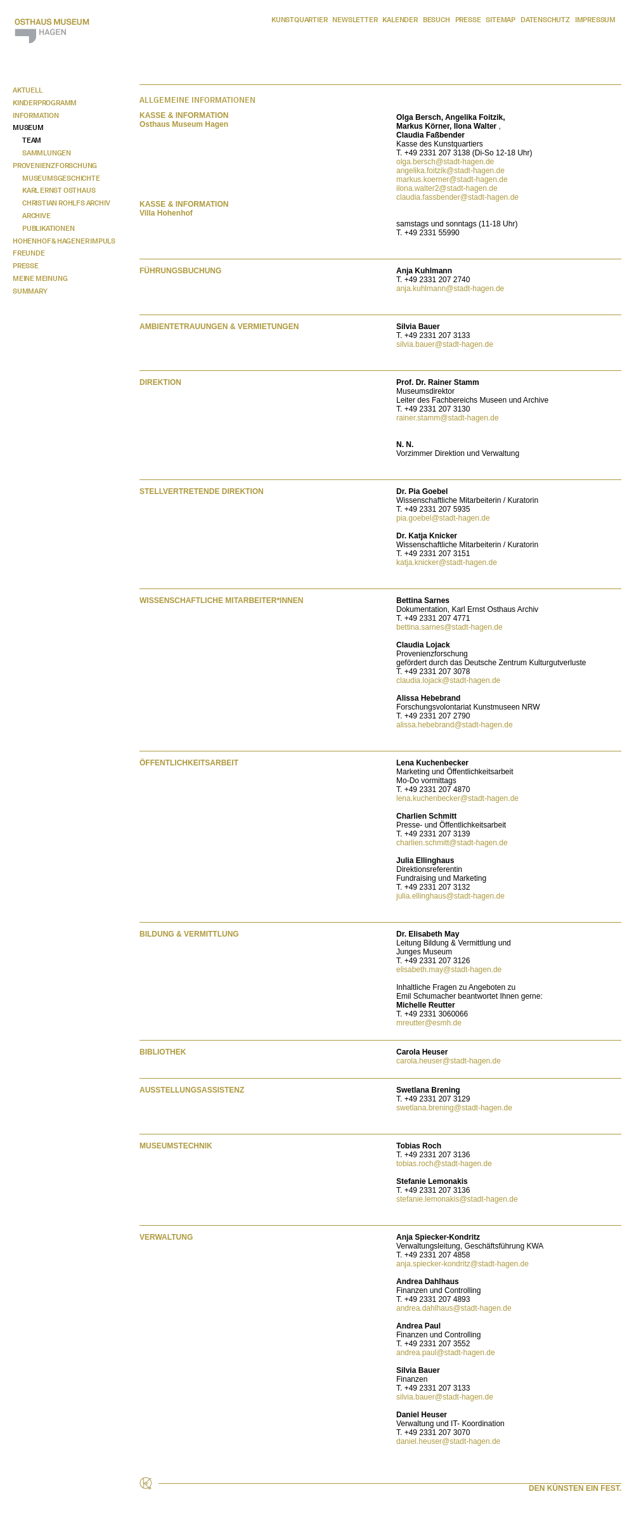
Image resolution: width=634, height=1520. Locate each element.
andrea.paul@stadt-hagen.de (445, 1352)
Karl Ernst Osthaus (58, 190)
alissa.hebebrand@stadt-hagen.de (454, 724)
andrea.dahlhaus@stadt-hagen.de (454, 1308)
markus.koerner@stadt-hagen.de (452, 179)
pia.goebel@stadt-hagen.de (443, 518)
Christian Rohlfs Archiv (66, 202)
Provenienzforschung (55, 165)
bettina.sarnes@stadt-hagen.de (449, 627)
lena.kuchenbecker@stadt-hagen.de (457, 798)
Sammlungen (46, 152)
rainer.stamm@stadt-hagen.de (447, 417)
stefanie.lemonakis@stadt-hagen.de (457, 1199)
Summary (30, 291)
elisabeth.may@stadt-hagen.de (448, 969)
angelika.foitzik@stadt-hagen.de (450, 170)
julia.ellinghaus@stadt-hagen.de (450, 896)
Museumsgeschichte (61, 178)
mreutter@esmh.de (429, 1022)
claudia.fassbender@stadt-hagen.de (457, 197)
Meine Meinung (40, 278)
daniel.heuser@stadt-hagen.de (448, 1441)
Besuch (436, 19)
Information (36, 115)
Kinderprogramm (45, 102)
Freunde (29, 253)
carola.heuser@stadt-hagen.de (448, 1060)
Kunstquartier (299, 19)
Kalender (399, 19)
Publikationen (48, 228)
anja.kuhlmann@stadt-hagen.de (450, 288)
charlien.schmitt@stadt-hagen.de (452, 842)
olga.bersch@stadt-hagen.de (445, 161)
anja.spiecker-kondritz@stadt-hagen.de (462, 1263)
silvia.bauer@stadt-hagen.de (444, 344)
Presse (468, 19)
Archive (36, 215)
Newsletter (354, 19)
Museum (28, 127)
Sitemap (500, 19)
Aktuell (27, 90)
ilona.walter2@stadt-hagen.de (447, 188)
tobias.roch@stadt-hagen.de (444, 1163)
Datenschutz (545, 19)
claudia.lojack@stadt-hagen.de (448, 680)
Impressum (595, 19)
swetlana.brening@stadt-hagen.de (454, 1107)
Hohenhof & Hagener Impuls (64, 241)
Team (31, 140)
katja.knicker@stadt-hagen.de (446, 562)
